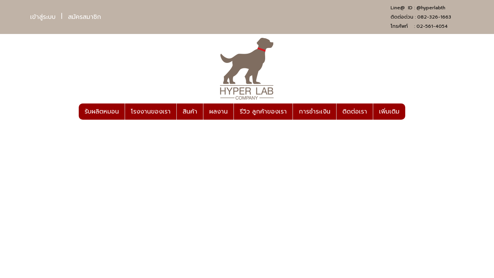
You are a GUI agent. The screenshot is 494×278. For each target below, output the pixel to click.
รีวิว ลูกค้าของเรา (263, 111)
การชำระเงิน (314, 111)
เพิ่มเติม (389, 111)
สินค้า (190, 111)
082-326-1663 (434, 17)
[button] (412, 111)
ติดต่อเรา (354, 111)
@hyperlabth (430, 7)
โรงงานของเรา (151, 111)
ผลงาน (218, 111)
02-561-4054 (432, 26)
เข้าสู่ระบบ (43, 17)
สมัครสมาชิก (84, 17)
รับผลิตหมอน (102, 111)
